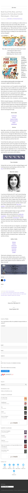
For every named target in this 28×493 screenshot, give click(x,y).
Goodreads (14, 115)
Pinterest (14, 250)
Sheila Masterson (5, 432)
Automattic (24, 490)
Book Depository (14, 120)
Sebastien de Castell (5, 403)
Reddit (14, 252)
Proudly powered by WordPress (7, 490)
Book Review (11, 292)
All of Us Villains (4, 416)
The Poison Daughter (5, 431)
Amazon (14, 117)
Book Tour (16, 292)
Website (14, 242)
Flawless (3, 435)
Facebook (14, 249)
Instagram (14, 245)
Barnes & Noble (14, 119)
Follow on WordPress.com (6, 391)
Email (2, 350)
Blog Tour (8, 291)
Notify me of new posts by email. (8, 367)
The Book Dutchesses (17, 18)
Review (12, 291)
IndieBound (14, 124)
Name (2, 345)
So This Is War (4, 397)
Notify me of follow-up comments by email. (11, 363)
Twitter (14, 243)
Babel (2, 411)
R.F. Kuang (4, 413)
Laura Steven (4, 451)
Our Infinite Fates (5, 450)
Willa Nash (4, 408)
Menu (14, 7)
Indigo (14, 122)
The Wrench (16, 217)
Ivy (2, 407)
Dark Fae (3, 440)
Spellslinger (3, 402)
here (2, 168)
